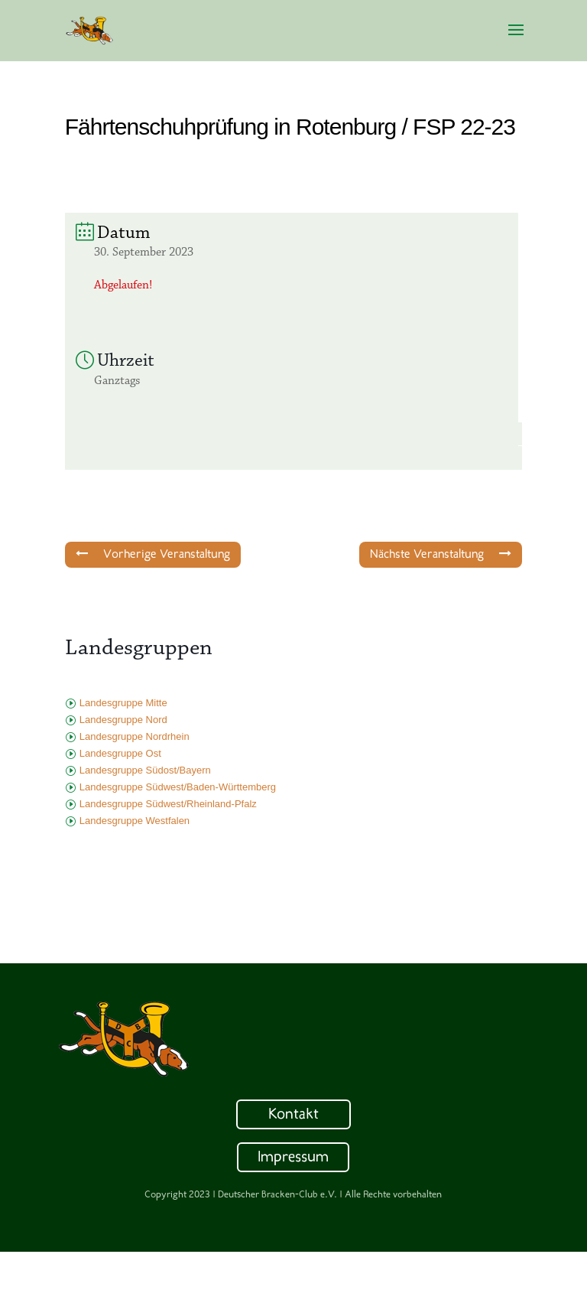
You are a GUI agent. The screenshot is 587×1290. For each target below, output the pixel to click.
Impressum (293, 1157)
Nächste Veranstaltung (440, 554)
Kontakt (293, 1114)
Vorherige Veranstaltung (153, 554)
